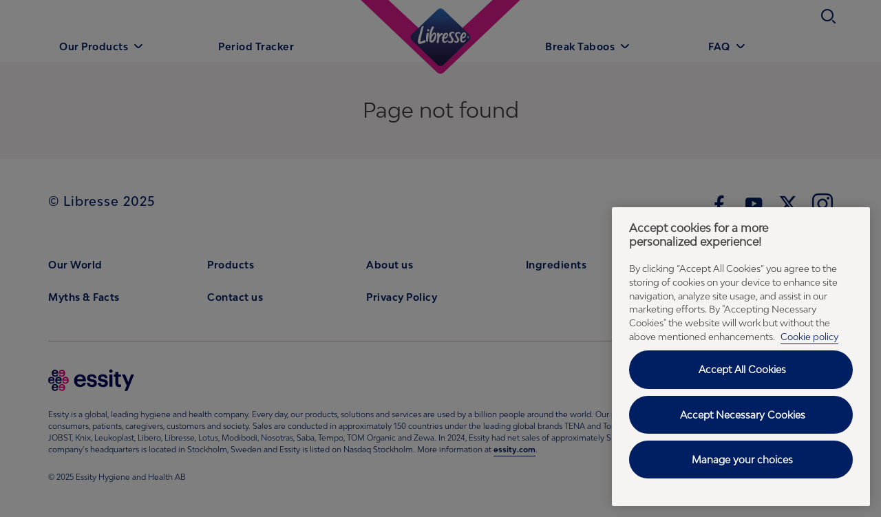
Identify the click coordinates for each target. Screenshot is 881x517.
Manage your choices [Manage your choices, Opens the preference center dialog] (742, 459)
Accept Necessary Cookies (742, 415)
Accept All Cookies (742, 369)
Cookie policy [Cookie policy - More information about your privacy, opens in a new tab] (809, 336)
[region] (741, 356)
